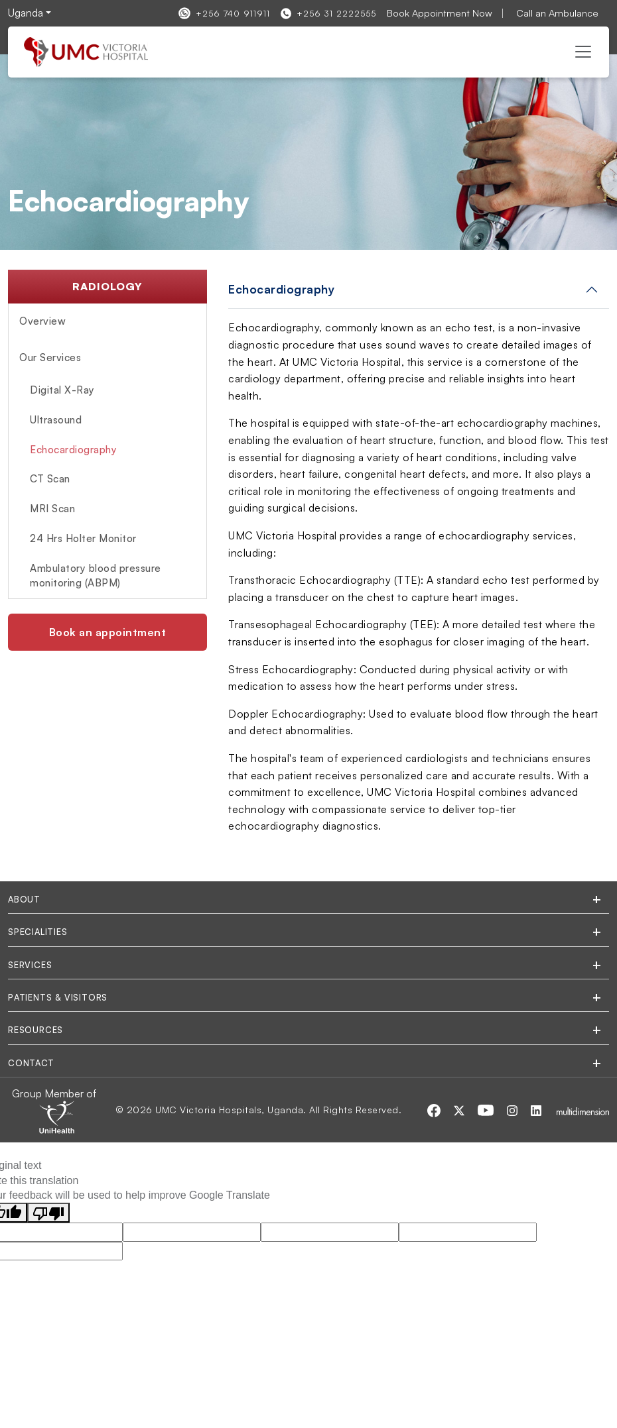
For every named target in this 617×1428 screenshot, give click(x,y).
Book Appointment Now (439, 13)
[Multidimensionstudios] (583, 1110)
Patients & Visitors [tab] (57, 997)
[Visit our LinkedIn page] (536, 1109)
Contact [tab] (31, 1063)
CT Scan (50, 478)
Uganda (25, 12)
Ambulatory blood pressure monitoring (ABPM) (95, 575)
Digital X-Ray (62, 390)
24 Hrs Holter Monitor (83, 538)
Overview (42, 321)
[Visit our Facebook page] (435, 1109)
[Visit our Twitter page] (460, 1109)
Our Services (50, 357)
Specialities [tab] (38, 931)
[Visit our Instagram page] (513, 1109)
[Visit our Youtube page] (487, 1109)
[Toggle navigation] (583, 52)
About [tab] (24, 899)
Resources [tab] (35, 1029)
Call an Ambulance (557, 13)
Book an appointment (108, 632)
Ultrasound (56, 419)
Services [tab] (30, 965)
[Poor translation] (48, 1213)
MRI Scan (52, 508)
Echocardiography (73, 449)
